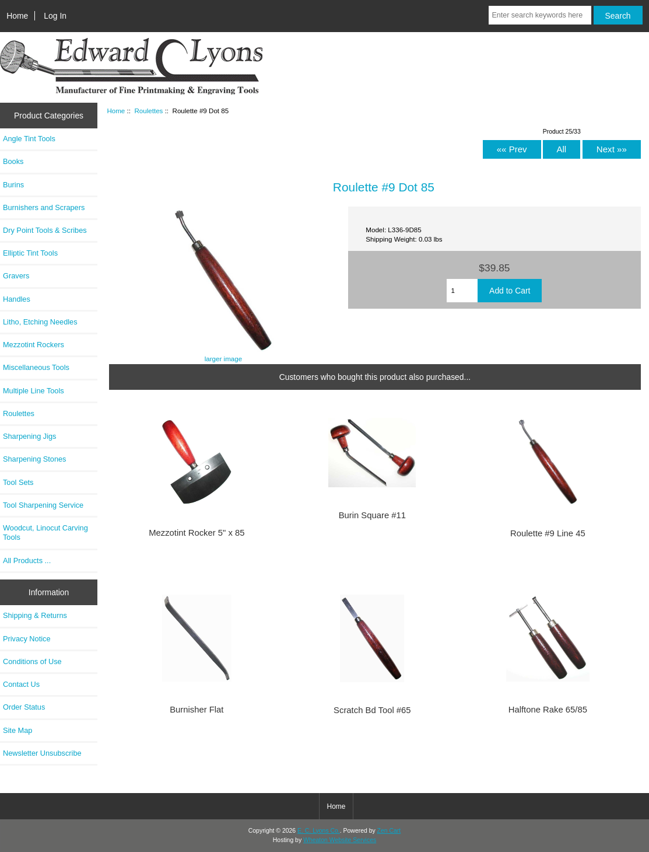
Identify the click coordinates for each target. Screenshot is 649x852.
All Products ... (27, 560)
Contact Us (21, 684)
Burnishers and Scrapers (44, 207)
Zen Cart (389, 830)
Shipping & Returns (35, 615)
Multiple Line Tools (33, 390)
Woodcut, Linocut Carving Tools (45, 532)
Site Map (17, 730)
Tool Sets (18, 482)
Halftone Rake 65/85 (547, 709)
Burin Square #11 (372, 515)
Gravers (16, 275)
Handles (16, 299)
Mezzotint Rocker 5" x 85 (196, 532)
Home (17, 15)
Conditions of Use (32, 661)
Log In (55, 15)
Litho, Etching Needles (40, 321)
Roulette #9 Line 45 (547, 533)
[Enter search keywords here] (540, 15)
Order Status (24, 707)
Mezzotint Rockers (33, 344)
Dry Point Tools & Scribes (45, 230)
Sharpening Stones (34, 459)
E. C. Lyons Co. (318, 830)
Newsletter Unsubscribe (42, 753)
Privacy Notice (26, 638)
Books (13, 161)
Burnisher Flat (196, 709)
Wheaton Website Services (339, 840)
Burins (13, 184)
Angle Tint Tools (29, 138)
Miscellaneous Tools (36, 367)
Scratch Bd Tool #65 (372, 710)
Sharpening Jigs (29, 436)
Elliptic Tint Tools (30, 253)
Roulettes (148, 110)
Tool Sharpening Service (43, 505)
